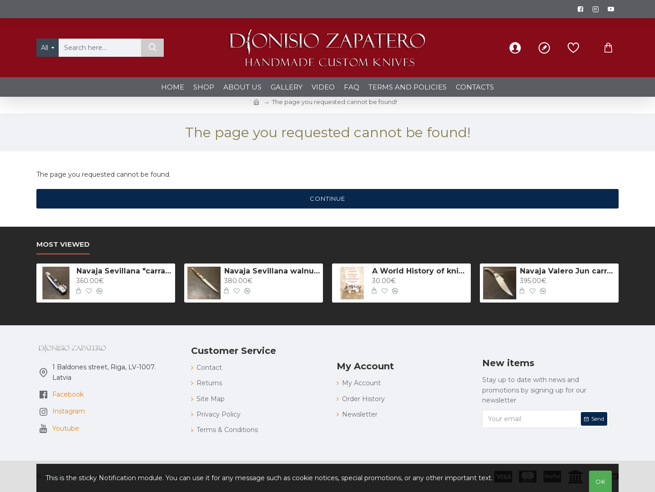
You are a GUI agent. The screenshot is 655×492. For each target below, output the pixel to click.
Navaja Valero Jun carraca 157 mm (567, 271)
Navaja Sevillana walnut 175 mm (272, 271)
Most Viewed (63, 244)
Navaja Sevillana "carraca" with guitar (124, 271)
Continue (327, 198)
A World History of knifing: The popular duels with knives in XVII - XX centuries (420, 271)
